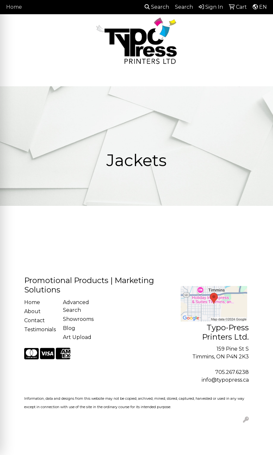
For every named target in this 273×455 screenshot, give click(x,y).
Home (14, 7)
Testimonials (39, 329)
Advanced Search (76, 306)
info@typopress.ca (225, 380)
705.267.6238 (232, 372)
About (32, 311)
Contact (34, 320)
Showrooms (78, 319)
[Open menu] (260, 76)
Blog (69, 328)
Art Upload (77, 337)
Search (157, 7)
